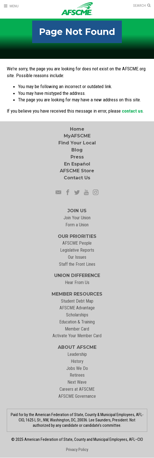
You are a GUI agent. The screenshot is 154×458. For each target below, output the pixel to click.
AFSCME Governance (77, 396)
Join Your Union (77, 217)
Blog (77, 150)
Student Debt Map (77, 301)
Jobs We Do (77, 368)
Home (77, 129)
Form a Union (77, 224)
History (77, 361)
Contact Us (77, 177)
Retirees (77, 375)
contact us (132, 111)
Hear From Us (77, 282)
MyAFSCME (77, 135)
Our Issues (77, 257)
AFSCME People (77, 243)
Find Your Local (77, 143)
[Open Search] (142, 5)
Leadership (77, 354)
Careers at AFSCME (77, 389)
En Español (77, 164)
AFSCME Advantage (77, 307)
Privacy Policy (77, 449)
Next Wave (77, 382)
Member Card (77, 329)
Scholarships (77, 315)
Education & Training (77, 322)
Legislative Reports (77, 250)
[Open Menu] (11, 6)
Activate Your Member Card (77, 335)
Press (77, 157)
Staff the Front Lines (77, 264)
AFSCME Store (77, 170)
